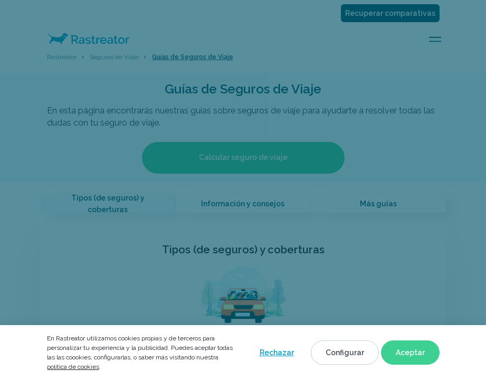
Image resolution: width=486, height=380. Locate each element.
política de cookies (73, 366)
